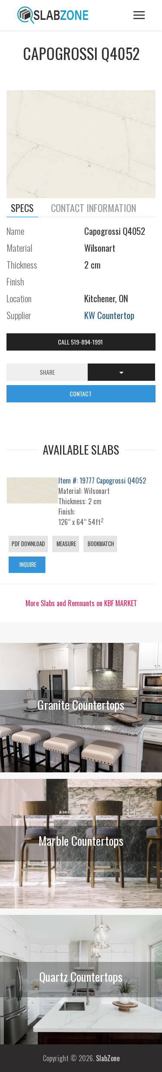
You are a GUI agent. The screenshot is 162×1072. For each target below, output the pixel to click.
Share (47, 371)
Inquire (27, 564)
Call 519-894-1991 (81, 341)
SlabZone (108, 1058)
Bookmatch (100, 544)
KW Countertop (109, 315)
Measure (65, 544)
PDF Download (28, 544)
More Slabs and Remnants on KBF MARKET (81, 603)
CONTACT (81, 393)
